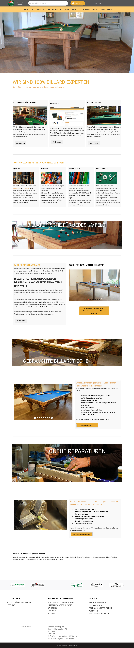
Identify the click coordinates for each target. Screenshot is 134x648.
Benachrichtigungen (99, 614)
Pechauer (27, 188)
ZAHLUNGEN (53, 608)
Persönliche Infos (97, 602)
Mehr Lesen (20, 143)
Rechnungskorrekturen (100, 608)
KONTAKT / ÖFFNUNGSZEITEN (19, 602)
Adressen (93, 611)
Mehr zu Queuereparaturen (81, 541)
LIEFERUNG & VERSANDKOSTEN (60, 605)
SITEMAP (51, 613)
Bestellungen (95, 605)
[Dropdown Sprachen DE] (20, 3)
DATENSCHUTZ (54, 611)
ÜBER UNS (11, 605)
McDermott (17, 188)
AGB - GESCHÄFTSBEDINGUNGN (61, 602)
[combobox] (48, 3)
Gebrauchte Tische (87, 432)
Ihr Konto (93, 598)
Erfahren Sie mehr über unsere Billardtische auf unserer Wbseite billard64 (92, 319)
